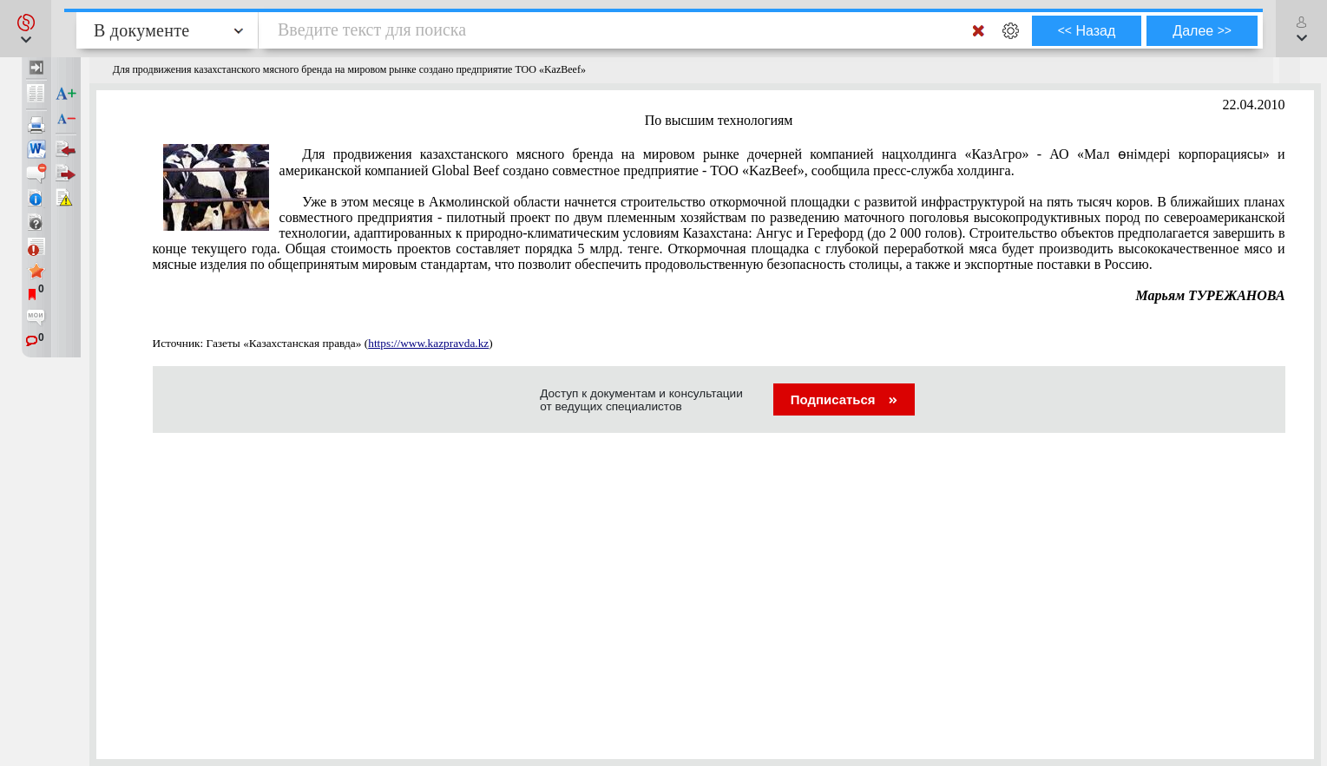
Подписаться (844, 399)
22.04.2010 (1254, 104)
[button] (25, 28)
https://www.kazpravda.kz (428, 343)
